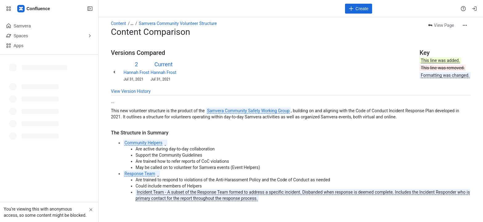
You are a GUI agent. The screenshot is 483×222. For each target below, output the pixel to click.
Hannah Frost (136, 72)
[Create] (358, 9)
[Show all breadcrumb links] (131, 23)
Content (118, 23)
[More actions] (465, 25)
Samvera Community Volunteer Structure (178, 23)
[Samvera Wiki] (34, 9)
